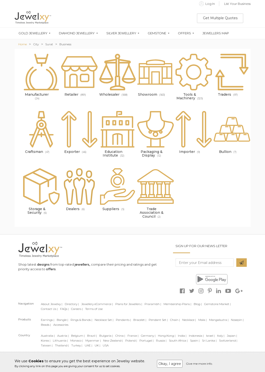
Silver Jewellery (121, 33)
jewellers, (82, 264)
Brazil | (92, 335)
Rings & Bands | (81, 320)
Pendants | (123, 320)
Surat (49, 44)
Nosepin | (237, 320)
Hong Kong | (166, 335)
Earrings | (47, 320)
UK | (97, 345)
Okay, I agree (169, 364)
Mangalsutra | (218, 320)
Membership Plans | (177, 304)
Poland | (131, 340)
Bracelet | (139, 320)
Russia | (161, 340)
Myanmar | (93, 340)
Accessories (60, 324)
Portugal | (146, 340)
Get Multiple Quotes (220, 18)
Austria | (63, 335)
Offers (184, 33)
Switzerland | (228, 340)
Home (22, 44)
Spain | (195, 340)
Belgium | (78, 335)
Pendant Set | (158, 320)
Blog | (198, 304)
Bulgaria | (106, 335)
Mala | (202, 320)
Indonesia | (196, 335)
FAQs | (64, 309)
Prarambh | (153, 304)
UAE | (88, 345)
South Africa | (178, 340)
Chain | (175, 320)
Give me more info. (199, 363)
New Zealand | (113, 340)
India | (182, 335)
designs (43, 264)
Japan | (232, 335)
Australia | (48, 335)
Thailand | (62, 345)
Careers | (77, 309)
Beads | (46, 324)
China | (120, 335)
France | (133, 335)
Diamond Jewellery (77, 33)
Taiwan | (47, 345)
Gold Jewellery (32, 33)
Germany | (148, 335)
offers (51, 269)
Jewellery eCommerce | (97, 304)
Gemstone (157, 33)
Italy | (220, 335)
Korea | (45, 340)
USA (106, 345)
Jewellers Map (215, 33)
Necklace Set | (104, 320)
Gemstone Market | (217, 304)
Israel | (210, 335)
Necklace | (189, 320)
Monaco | (76, 340)
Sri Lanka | (209, 340)
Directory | (72, 304)
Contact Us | (49, 309)
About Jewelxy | (51, 304)
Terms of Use (94, 309)
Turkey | (76, 345)
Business (65, 44)
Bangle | (62, 320)
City (36, 44)
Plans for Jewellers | (128, 304)
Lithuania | (60, 340)
